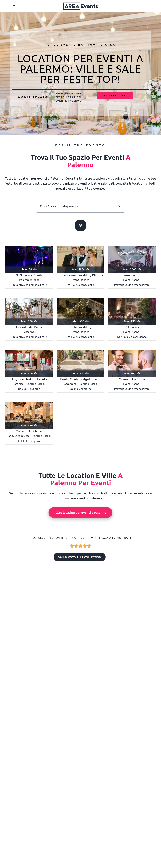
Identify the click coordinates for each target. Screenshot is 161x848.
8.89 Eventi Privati (29, 275)
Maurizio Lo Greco (132, 379)
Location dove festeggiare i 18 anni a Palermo (27, 723)
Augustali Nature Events (29, 379)
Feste (59, 96)
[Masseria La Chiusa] (29, 414)
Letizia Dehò (29, 684)
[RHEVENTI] (132, 310)
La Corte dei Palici (29, 327)
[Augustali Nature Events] (29, 362)
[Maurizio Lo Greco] (132, 362)
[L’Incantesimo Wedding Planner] (80, 258)
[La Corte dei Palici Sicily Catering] (29, 310)
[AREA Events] (80, 6)
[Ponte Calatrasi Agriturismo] (80, 362)
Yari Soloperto (82, 735)
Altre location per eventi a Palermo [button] (80, 512)
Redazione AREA (29, 735)
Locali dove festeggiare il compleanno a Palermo (80, 723)
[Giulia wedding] (80, 310)
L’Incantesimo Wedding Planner (80, 275)
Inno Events (131, 275)
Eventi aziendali (69, 93)
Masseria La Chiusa (29, 431)
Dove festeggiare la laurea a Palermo (80, 672)
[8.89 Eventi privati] (29, 258)
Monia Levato (33, 97)
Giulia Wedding (80, 327)
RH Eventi (132, 327)
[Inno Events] (132, 258)
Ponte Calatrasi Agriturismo (80, 379)
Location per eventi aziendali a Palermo (133, 672)
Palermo (75, 100)
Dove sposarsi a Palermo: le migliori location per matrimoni (27, 672)
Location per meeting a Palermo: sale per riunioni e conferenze (133, 723)
